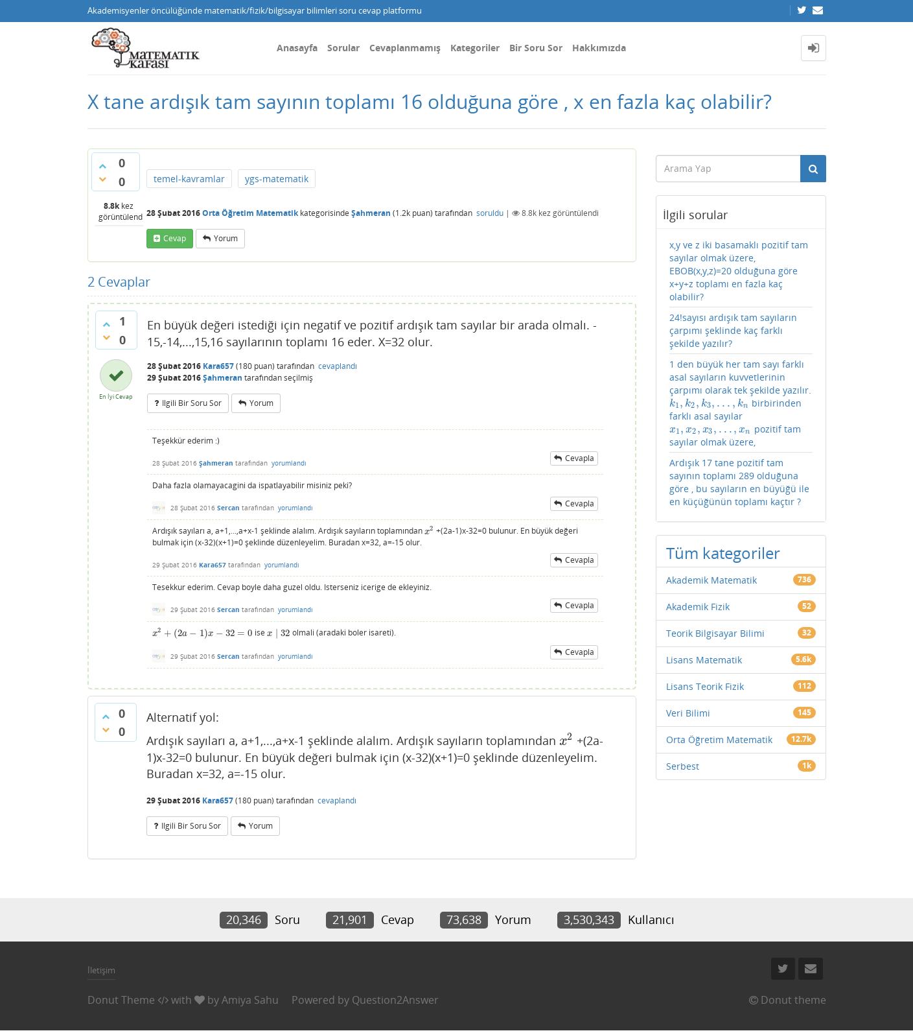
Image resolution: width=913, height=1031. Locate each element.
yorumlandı (289, 463)
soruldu (489, 213)
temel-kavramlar (189, 178)
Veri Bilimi (688, 713)
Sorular (343, 47)
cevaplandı (337, 366)
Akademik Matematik (711, 580)
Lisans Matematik (704, 660)
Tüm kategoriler (723, 552)
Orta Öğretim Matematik (250, 213)
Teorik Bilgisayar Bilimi (715, 633)
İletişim (101, 970)
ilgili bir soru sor (192, 403)
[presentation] (429, 531)
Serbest (682, 766)
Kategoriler (475, 47)
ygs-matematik (276, 178)
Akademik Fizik (698, 606)
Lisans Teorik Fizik (705, 686)
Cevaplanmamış (405, 47)
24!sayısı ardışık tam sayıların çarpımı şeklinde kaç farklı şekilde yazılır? (733, 330)
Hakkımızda (599, 47)
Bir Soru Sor (535, 47)
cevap (174, 238)
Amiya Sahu (250, 1000)
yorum (226, 238)
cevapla (579, 458)
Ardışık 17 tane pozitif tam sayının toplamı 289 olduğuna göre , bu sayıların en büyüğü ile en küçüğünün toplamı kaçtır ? (739, 482)
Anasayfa (297, 47)
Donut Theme (121, 1000)
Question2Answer (395, 1000)
